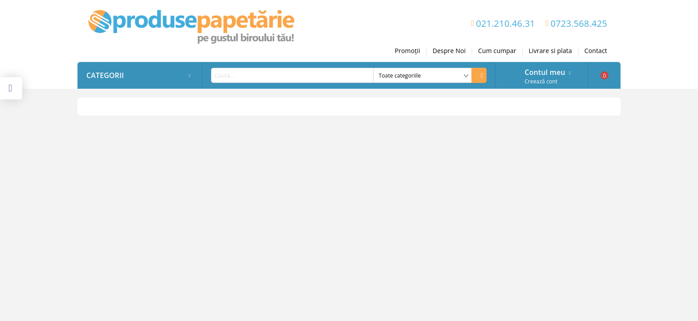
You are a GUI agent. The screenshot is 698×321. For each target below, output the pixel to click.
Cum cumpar (497, 50)
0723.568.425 (579, 23)
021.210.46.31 (505, 23)
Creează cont (540, 81)
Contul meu (544, 71)
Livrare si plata (550, 50)
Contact (595, 50)
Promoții (407, 50)
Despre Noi (449, 50)
